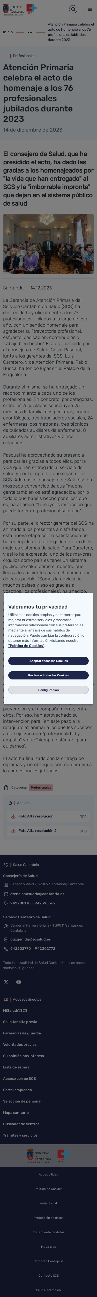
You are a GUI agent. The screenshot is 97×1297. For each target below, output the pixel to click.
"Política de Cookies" (26, 646)
